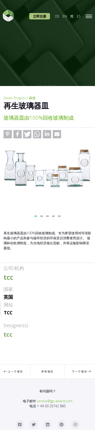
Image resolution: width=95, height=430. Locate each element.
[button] (8, 134)
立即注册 (39, 16)
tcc (8, 312)
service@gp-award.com (54, 401)
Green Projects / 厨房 (20, 98)
